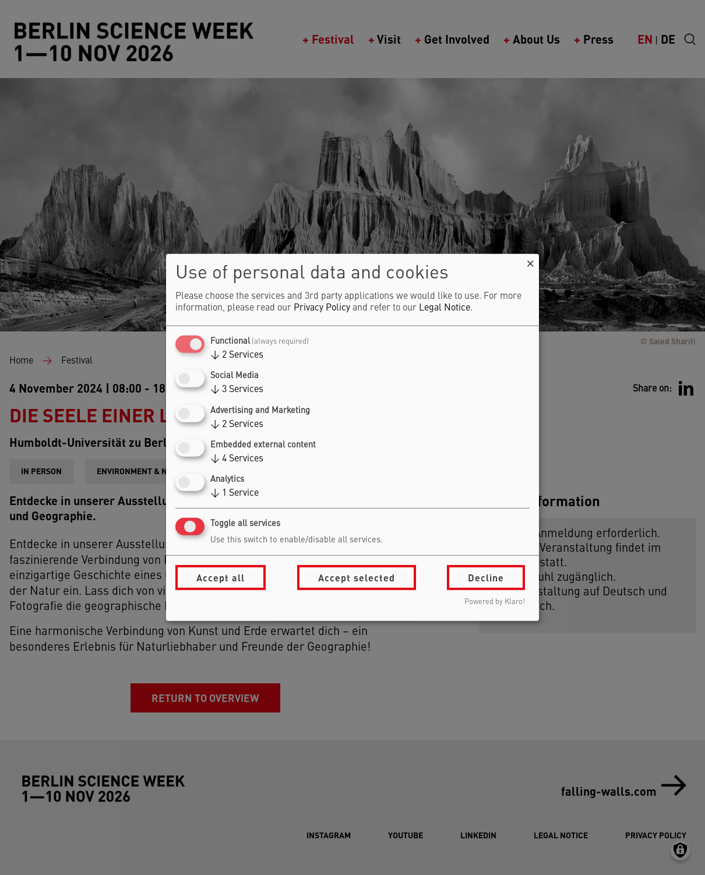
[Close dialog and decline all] (530, 261)
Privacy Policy (322, 308)
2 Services (236, 355)
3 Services (236, 390)
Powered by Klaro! (494, 602)
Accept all (220, 577)
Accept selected (356, 577)
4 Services (236, 459)
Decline (486, 577)
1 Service (234, 493)
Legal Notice (444, 308)
